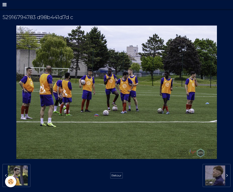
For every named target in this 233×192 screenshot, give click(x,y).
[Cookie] (10, 181)
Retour (116, 175)
